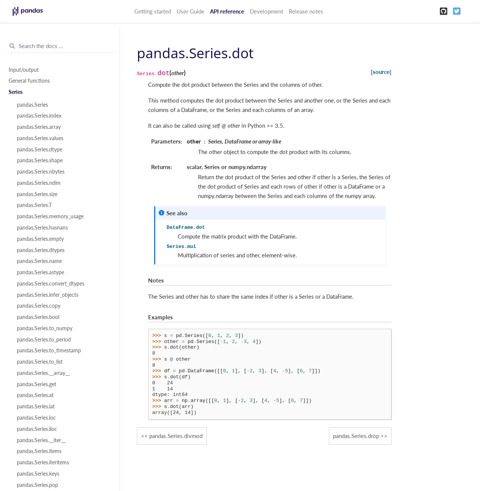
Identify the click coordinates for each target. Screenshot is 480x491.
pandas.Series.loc (36, 418)
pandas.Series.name (39, 261)
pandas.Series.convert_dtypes (50, 284)
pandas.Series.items (39, 451)
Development (266, 11)
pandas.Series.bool (38, 317)
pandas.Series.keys (38, 474)
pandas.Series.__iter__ (41, 440)
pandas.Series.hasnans (42, 228)
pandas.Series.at (35, 395)
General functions (29, 81)
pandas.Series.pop (37, 485)
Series (15, 92)
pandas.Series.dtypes (40, 250)
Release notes (306, 11)
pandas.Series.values (40, 138)
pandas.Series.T (34, 205)
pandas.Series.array (39, 127)
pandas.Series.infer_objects (47, 295)
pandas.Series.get (36, 384)
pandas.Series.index (39, 116)
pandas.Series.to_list (40, 362)
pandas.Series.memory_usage (50, 216)
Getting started (152, 11)
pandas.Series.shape (40, 160)
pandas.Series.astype (40, 272)
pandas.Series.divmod (175, 435)
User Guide (190, 11)
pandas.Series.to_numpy (44, 328)
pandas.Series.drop (356, 435)
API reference (227, 11)
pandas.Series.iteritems (43, 462)
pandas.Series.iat (36, 406)
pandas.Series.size (37, 194)
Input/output (24, 70)
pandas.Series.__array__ (43, 373)
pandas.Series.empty (40, 239)
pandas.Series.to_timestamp (49, 350)
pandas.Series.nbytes (40, 172)
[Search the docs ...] (60, 46)
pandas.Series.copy (38, 306)
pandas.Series (32, 105)
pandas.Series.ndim (39, 183)
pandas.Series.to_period (44, 340)
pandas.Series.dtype (39, 150)
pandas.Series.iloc (37, 429)
